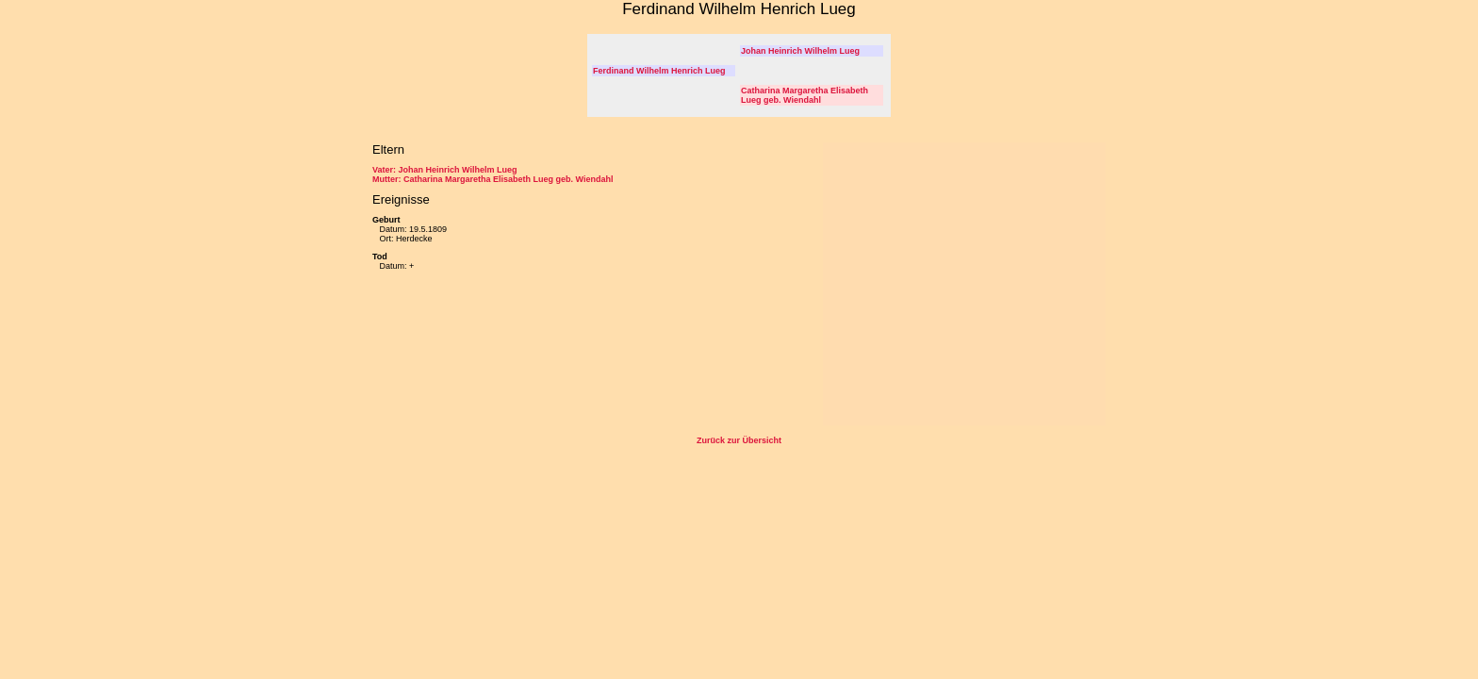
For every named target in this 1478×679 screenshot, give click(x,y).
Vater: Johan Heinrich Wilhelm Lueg (444, 169)
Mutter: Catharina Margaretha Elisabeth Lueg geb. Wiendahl (492, 179)
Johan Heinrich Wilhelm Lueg (800, 51)
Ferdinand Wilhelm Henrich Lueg (659, 70)
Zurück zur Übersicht (739, 440)
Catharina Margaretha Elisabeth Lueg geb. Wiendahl (804, 95)
